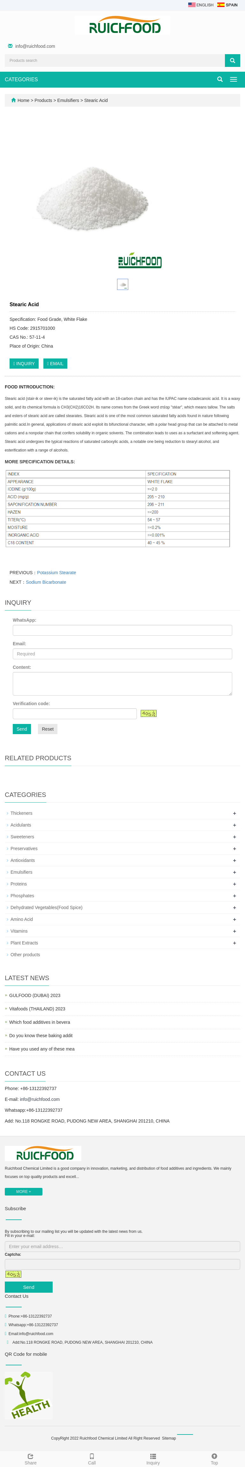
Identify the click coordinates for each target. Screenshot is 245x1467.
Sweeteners (22, 836)
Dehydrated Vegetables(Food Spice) (47, 907)
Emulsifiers (68, 100)
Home (23, 100)
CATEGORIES (21, 79)
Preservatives (24, 848)
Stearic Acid (95, 100)
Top (214, 1458)
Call (91, 1458)
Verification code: (31, 703)
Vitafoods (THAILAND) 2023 (37, 1008)
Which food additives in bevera (39, 1022)
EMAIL (55, 363)
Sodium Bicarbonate (46, 582)
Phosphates (22, 895)
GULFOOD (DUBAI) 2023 (34, 995)
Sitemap (169, 1438)
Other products (25, 954)
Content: (22, 667)
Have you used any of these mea (42, 1048)
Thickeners (21, 813)
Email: (19, 643)
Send (22, 729)
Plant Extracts (24, 942)
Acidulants (21, 824)
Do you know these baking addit (40, 1035)
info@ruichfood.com (35, 46)
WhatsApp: (24, 620)
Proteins (19, 883)
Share (30, 1458)
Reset (48, 729)
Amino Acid (22, 919)
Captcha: (13, 1254)
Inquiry (153, 1458)
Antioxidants (23, 860)
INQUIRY (24, 363)
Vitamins (19, 931)
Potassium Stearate (56, 572)
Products (43, 100)
